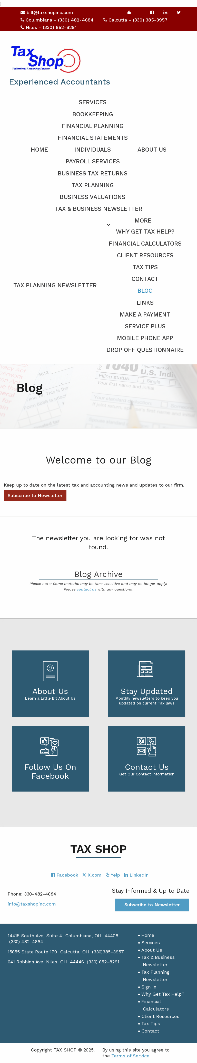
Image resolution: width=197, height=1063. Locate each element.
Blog (145, 290)
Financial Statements (93, 137)
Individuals (92, 149)
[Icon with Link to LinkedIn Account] (136, 875)
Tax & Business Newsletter (98, 208)
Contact (145, 279)
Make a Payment (145, 314)
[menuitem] (98, 284)
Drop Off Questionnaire (145, 349)
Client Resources (145, 255)
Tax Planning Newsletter (55, 285)
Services (92, 102)
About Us (151, 149)
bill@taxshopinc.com (47, 12)
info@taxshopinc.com (32, 904)
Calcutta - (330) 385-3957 (135, 20)
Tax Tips (145, 267)
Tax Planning (93, 185)
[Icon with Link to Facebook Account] (64, 875)
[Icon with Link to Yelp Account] (113, 875)
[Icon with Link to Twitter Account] (92, 875)
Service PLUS (145, 326)
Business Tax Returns (92, 173)
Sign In (148, 987)
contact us (86, 589)
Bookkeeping (92, 114)
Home (39, 149)
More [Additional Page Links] (143, 220)
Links (145, 302)
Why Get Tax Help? (145, 231)
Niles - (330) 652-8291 (49, 27)
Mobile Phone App (145, 338)
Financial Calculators (145, 243)
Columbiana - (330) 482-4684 (57, 20)
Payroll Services (93, 161)
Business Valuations (92, 197)
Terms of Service (130, 1055)
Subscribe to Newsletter (35, 495)
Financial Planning (93, 126)
